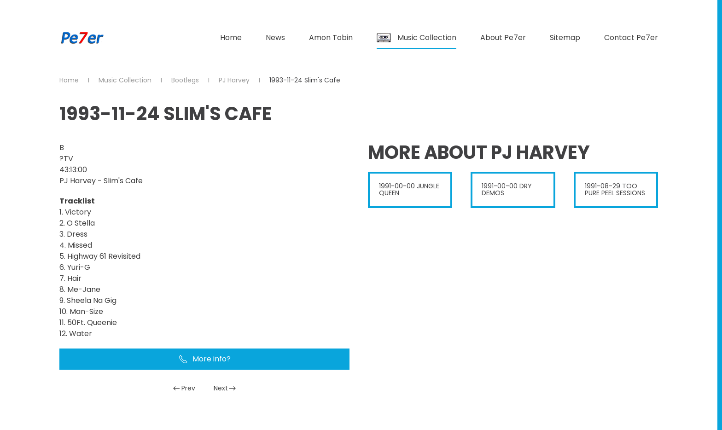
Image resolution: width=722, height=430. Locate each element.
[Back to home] (82, 38)
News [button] (275, 37)
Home (231, 37)
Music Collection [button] (416, 37)
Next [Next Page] (225, 388)
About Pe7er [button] (503, 37)
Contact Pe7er (631, 37)
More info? (205, 359)
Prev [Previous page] (184, 388)
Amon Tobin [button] (331, 37)
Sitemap (565, 37)
